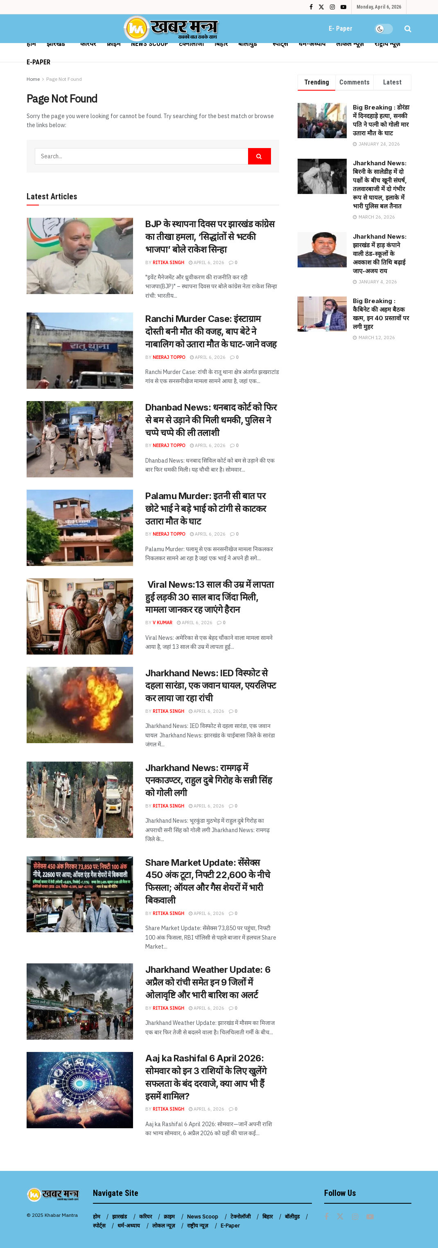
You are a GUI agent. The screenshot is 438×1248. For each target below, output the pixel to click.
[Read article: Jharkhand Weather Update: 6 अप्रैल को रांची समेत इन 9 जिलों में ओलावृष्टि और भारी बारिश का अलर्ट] (80, 1001)
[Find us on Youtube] (370, 1217)
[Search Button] (407, 28)
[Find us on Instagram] (355, 1217)
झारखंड (56, 44)
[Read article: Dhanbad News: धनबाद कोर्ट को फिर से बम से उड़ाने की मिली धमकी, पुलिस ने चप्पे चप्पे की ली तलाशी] (80, 439)
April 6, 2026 (206, 262)
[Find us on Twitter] (340, 1217)
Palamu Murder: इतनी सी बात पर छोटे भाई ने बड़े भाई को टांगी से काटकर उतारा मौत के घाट (205, 509)
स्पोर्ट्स (280, 44)
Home (33, 79)
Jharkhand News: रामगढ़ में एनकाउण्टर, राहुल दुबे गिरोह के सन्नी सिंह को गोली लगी (208, 780)
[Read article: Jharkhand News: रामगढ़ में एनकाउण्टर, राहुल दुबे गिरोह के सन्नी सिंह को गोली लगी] (80, 800)
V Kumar (162, 622)
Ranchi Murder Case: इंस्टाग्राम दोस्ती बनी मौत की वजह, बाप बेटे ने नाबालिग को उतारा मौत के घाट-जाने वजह (211, 331)
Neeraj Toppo (169, 357)
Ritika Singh (168, 262)
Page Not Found (64, 79)
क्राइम (114, 44)
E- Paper (340, 28)
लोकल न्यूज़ (350, 44)
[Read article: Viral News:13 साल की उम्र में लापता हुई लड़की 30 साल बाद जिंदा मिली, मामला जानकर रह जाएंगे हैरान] (80, 616)
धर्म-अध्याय (311, 44)
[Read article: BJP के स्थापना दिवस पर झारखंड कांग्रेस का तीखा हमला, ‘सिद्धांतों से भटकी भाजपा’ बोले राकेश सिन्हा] (80, 256)
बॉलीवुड (247, 44)
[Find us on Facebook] (326, 1217)
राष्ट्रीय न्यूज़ (387, 44)
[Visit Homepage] (172, 29)
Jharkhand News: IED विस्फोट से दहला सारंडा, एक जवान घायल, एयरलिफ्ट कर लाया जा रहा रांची (210, 686)
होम (31, 44)
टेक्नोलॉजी (191, 44)
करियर (88, 44)
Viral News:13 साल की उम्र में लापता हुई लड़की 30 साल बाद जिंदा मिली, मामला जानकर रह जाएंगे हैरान (209, 597)
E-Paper (38, 62)
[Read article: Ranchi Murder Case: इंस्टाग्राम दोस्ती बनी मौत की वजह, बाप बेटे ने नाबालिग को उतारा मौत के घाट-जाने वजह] (80, 351)
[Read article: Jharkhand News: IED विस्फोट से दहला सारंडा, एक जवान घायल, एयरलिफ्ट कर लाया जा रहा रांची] (80, 705)
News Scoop (149, 44)
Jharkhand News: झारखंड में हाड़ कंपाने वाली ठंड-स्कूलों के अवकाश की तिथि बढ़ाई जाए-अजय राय (379, 254)
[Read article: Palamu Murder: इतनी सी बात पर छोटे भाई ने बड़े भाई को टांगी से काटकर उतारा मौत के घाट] (80, 528)
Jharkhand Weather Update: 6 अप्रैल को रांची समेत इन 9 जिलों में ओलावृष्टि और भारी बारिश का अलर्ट (207, 982)
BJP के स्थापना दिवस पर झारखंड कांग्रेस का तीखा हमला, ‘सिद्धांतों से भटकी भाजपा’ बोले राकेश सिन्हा (210, 237)
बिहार (221, 44)
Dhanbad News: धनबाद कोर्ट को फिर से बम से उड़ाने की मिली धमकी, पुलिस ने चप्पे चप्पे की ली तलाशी (211, 420)
